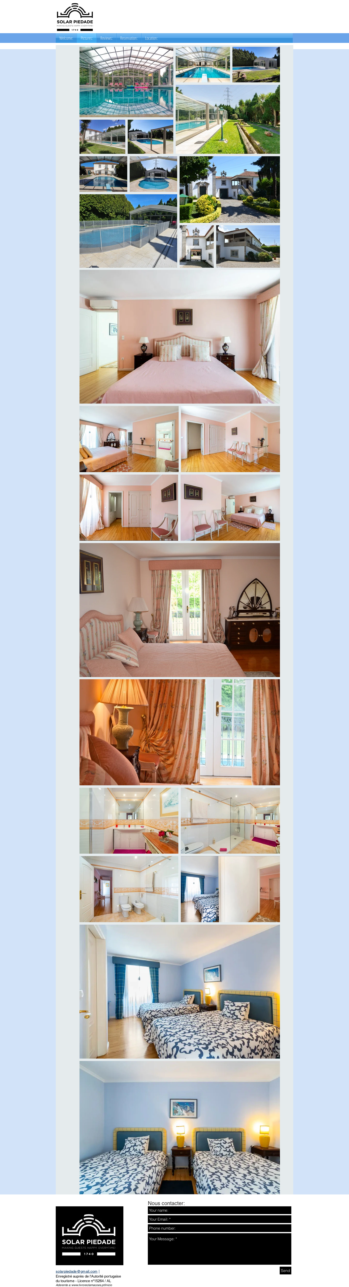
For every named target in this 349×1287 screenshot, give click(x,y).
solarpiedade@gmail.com (77, 1271)
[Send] (285, 1270)
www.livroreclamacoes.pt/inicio (91, 1285)
